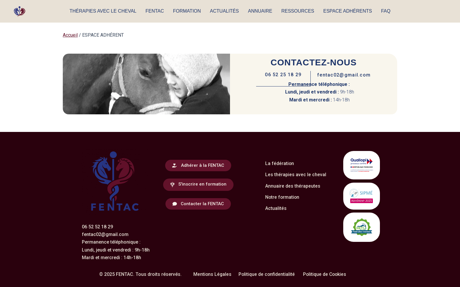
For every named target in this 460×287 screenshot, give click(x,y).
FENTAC (155, 11)
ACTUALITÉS (224, 11)
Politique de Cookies (325, 274)
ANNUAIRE (260, 11)
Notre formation (282, 197)
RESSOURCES (297, 11)
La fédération (279, 163)
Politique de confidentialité (266, 274)
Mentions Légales (211, 274)
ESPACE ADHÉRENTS (347, 11)
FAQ (385, 11)
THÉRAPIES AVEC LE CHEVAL (103, 11)
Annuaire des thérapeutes (292, 185)
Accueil (70, 35)
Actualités (276, 208)
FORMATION (187, 11)
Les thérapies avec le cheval (295, 174)
